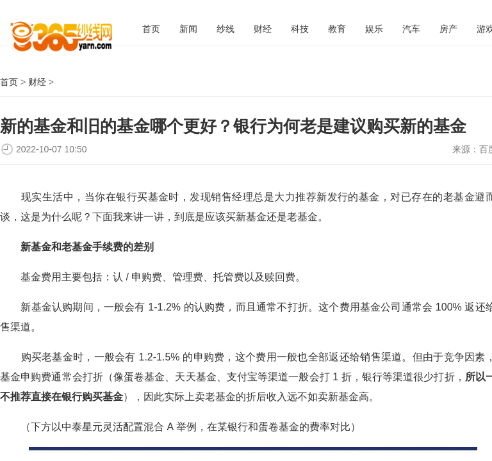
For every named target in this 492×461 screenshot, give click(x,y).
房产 (448, 29)
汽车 (411, 29)
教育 (337, 29)
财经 (263, 29)
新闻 (188, 29)
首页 (151, 29)
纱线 (225, 29)
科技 (300, 29)
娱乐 (374, 29)
